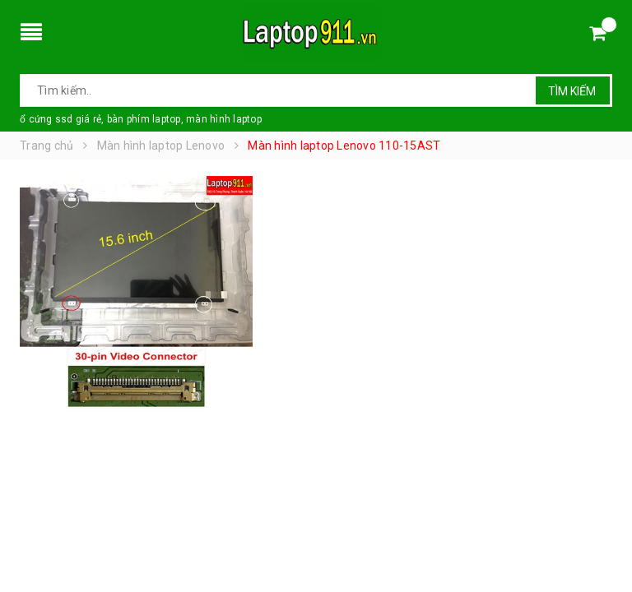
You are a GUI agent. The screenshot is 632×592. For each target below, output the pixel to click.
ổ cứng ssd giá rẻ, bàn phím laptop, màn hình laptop (141, 119)
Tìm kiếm (572, 91)
